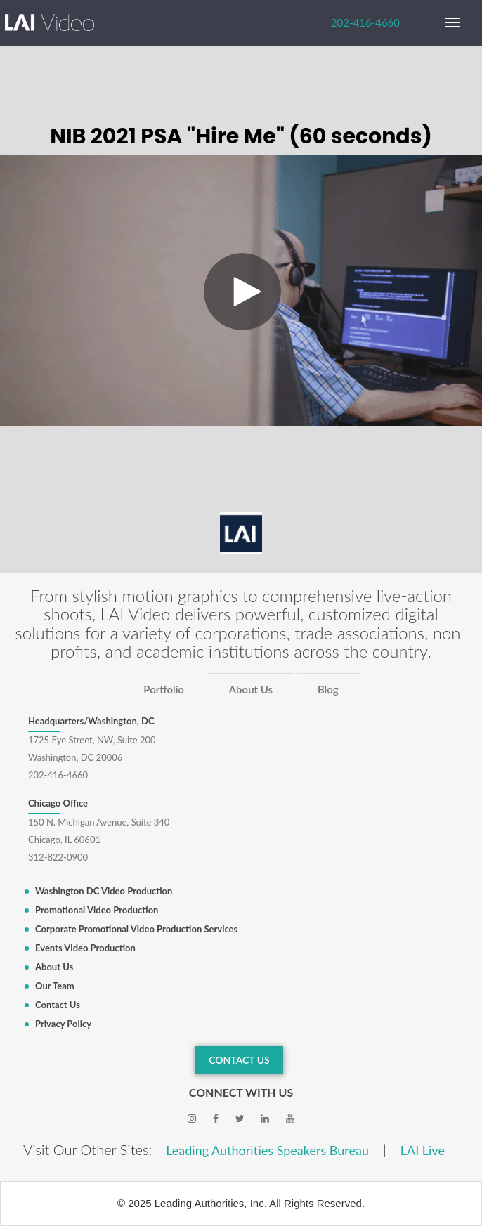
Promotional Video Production (96, 909)
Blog (328, 689)
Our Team (54, 985)
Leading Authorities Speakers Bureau (267, 1150)
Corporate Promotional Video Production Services (136, 928)
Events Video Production (85, 947)
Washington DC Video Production (103, 890)
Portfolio (163, 689)
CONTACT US (239, 1060)
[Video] (241, 290)
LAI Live (422, 1150)
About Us (251, 689)
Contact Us (57, 1004)
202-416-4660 (365, 22)
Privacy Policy (63, 1023)
